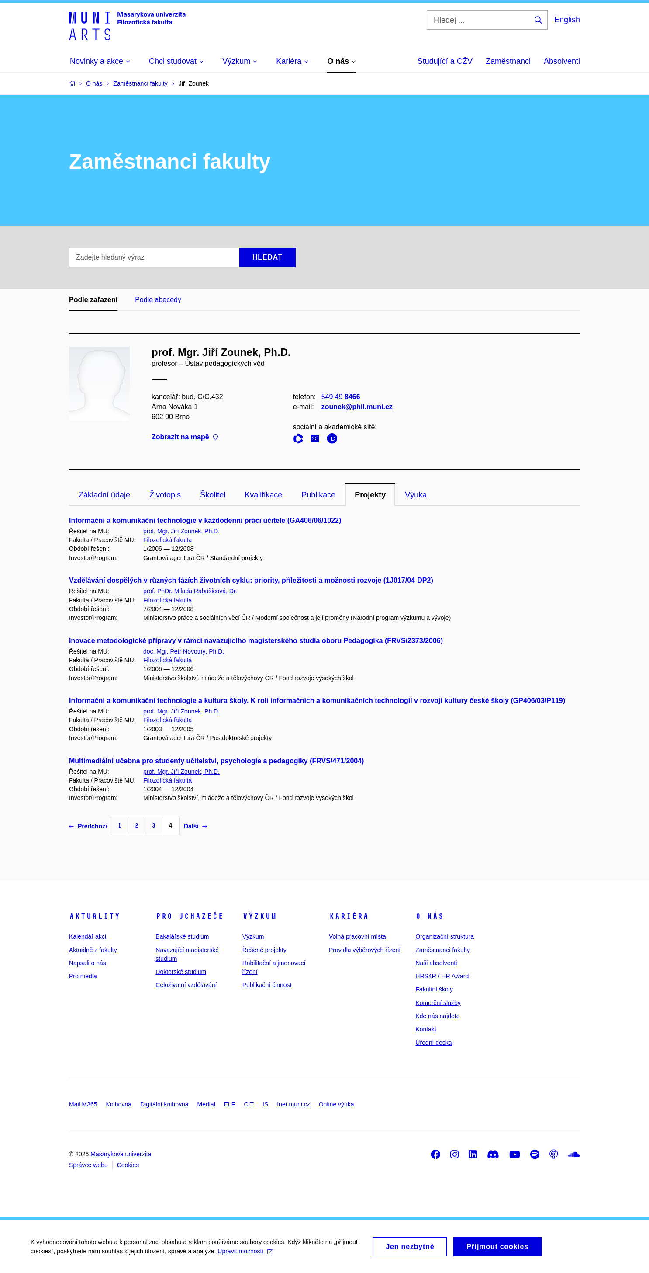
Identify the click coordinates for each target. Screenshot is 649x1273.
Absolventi (562, 61)
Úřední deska (433, 1042)
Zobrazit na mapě (185, 437)
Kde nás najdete (437, 1015)
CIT (249, 1104)
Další (195, 826)
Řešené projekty (264, 949)
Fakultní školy (434, 989)
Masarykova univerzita (120, 1154)
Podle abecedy (158, 299)
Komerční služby (437, 1002)
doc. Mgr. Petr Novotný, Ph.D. (183, 651)
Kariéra (349, 916)
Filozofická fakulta (167, 539)
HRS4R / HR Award (442, 976)
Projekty (370, 494)
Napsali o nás (87, 963)
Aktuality (94, 916)
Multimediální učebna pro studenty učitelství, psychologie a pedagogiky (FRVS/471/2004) (216, 761)
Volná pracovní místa (357, 936)
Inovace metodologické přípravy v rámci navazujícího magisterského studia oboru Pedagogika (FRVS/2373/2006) (256, 640)
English (567, 19)
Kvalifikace (263, 494)
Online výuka (336, 1104)
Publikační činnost (267, 984)
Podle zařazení (93, 299)
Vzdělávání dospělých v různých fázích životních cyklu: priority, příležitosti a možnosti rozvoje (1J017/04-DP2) (251, 580)
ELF (229, 1104)
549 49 (340, 396)
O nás (429, 916)
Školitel (212, 494)
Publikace (318, 494)
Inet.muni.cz (293, 1104)
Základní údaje (104, 494)
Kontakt (425, 1029)
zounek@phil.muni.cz (357, 406)
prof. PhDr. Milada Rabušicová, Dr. (190, 591)
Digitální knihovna (164, 1104)
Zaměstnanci (508, 61)
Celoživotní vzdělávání (186, 984)
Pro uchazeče (189, 916)
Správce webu (88, 1165)
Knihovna (118, 1104)
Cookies (128, 1165)
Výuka (416, 494)
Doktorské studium (180, 971)
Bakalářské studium (182, 936)
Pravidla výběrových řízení (364, 949)
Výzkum (259, 916)
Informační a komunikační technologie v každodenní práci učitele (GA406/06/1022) (205, 520)
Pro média (83, 976)
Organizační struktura (444, 936)
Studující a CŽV (445, 61)
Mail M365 (83, 1104)
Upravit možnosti (245, 1254)
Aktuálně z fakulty (93, 949)
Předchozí (88, 826)
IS (265, 1104)
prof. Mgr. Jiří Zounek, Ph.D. (181, 531)
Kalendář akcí (88, 936)
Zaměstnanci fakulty (442, 949)
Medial (206, 1104)
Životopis (165, 494)
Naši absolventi (436, 963)
